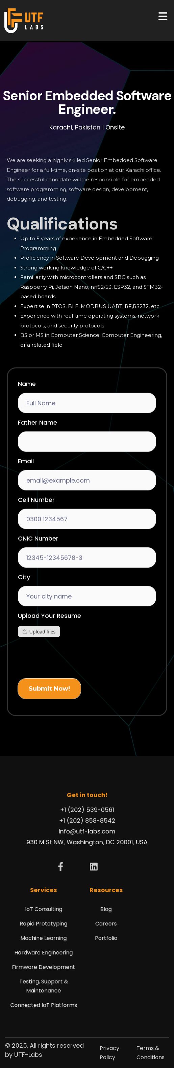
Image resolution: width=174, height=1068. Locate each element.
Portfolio (105, 938)
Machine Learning (46, 938)
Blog (105, 911)
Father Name (37, 442)
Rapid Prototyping (45, 925)
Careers (105, 925)
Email (26, 480)
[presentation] (69, 676)
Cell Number (36, 519)
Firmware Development (46, 966)
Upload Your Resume (49, 635)
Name (27, 403)
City (24, 596)
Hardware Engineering (46, 952)
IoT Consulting (46, 911)
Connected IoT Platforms (45, 1002)
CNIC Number (38, 558)
